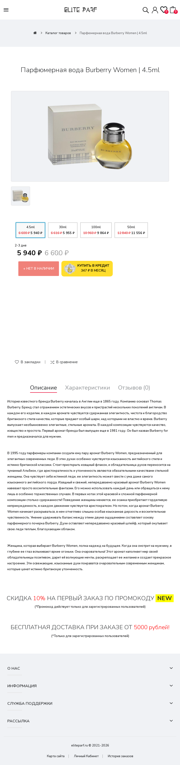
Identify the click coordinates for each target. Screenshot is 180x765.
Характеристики (87, 388)
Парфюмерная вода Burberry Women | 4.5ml (113, 33)
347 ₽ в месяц (86, 268)
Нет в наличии (40, 268)
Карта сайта (56, 756)
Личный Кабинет (86, 756)
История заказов (120, 756)
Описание (43, 388)
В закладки (30, 362)
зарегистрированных (104, 607)
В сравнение (67, 362)
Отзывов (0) (134, 388)
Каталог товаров (58, 33)
